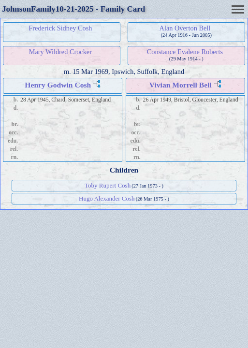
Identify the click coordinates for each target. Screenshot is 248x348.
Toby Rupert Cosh (108, 185)
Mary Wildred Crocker (60, 52)
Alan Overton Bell (185, 28)
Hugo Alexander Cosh (107, 198)
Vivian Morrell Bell (180, 85)
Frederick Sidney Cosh (60, 28)
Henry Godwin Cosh (58, 85)
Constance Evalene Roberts (185, 52)
